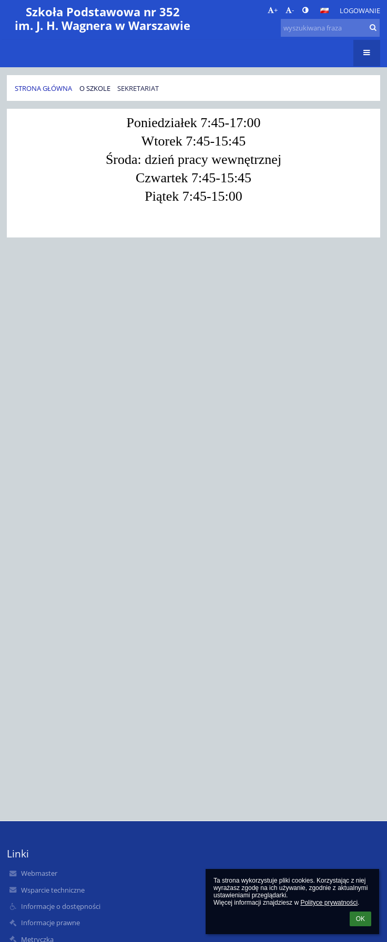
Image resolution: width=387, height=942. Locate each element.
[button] (324, 10)
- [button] (290, 10)
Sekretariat (138, 88)
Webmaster (39, 873)
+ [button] (273, 10)
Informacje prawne (50, 922)
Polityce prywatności (329, 902)
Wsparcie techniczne (53, 890)
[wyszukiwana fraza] (330, 27)
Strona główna (43, 88)
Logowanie (360, 10)
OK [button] (360, 919)
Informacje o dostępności (60, 906)
